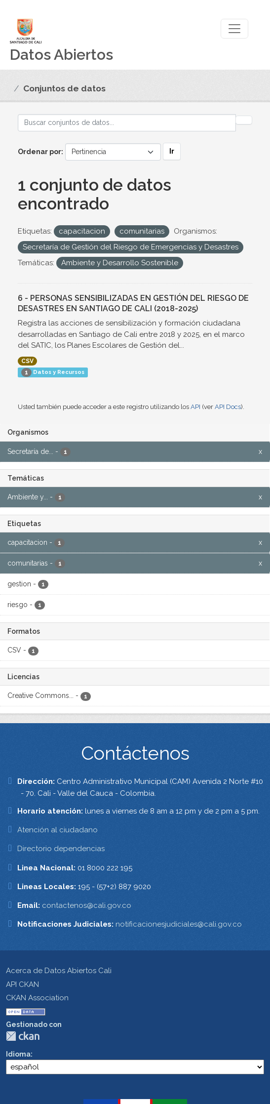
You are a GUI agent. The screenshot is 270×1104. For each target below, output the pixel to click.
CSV (27, 361)
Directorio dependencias (61, 848)
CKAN (22, 1036)
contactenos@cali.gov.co (86, 905)
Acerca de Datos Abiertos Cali (59, 970)
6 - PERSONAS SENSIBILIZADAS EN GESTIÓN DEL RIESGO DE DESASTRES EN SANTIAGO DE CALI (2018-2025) (133, 303)
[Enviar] (243, 120)
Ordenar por (39, 152)
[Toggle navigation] (234, 29)
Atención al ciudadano (57, 829)
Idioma (18, 1054)
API (195, 406)
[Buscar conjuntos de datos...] (127, 122)
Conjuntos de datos (64, 88)
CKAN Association (37, 997)
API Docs (228, 406)
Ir (171, 151)
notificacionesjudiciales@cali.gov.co (179, 924)
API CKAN (22, 984)
